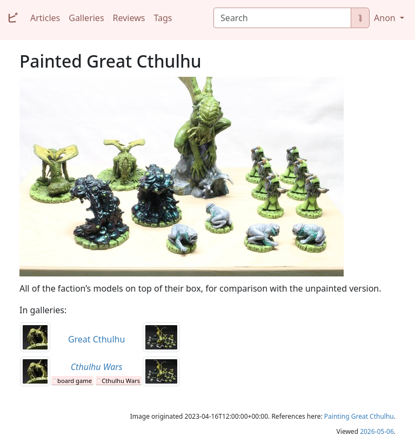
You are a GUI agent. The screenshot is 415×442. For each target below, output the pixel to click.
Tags (162, 18)
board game (74, 381)
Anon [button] (386, 18)
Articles (45, 18)
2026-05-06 (377, 431)
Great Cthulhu (96, 339)
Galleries (86, 18)
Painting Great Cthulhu (359, 416)
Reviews (129, 18)
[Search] (282, 18)
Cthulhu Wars (121, 381)
